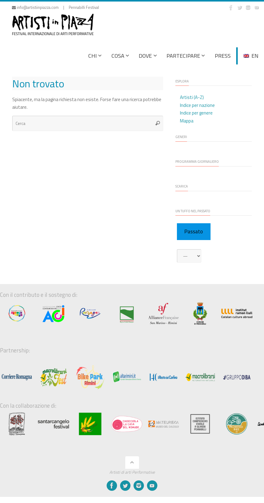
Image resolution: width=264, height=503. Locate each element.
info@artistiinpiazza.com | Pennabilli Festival (55, 7)
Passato (193, 231)
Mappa (186, 120)
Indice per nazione (197, 105)
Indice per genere (196, 112)
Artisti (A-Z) (192, 97)
